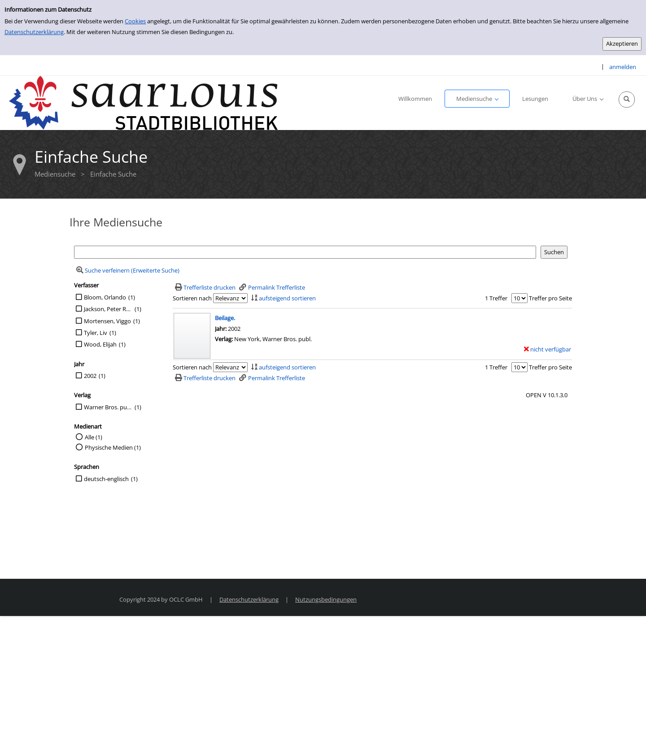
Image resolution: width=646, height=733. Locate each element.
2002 (90, 376)
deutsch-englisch (106, 479)
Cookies (135, 21)
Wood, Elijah (100, 344)
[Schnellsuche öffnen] (627, 99)
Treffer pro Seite (550, 298)
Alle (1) (93, 437)
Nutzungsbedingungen (326, 599)
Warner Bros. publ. (108, 407)
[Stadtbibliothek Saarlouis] (143, 102)
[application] (477, 99)
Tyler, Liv (95, 333)
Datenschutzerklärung (34, 32)
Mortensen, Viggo (107, 321)
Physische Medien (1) (113, 447)
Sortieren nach (192, 298)
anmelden (622, 67)
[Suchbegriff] (305, 252)
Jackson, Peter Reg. (108, 309)
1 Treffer (496, 298)
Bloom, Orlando (105, 297)
